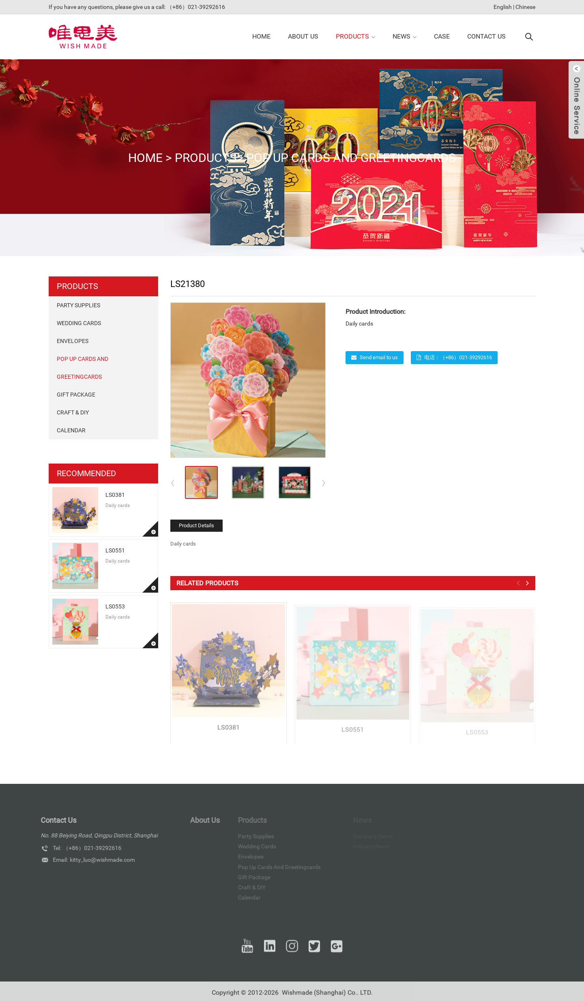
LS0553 (115, 606)
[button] (324, 483)
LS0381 (115, 495)
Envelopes (72, 341)
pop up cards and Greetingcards (351, 158)
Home (145, 158)
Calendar (71, 430)
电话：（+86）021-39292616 (458, 357)
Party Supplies (78, 305)
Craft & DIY (73, 412)
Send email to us (379, 357)
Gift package (76, 394)
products (206, 158)
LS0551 (115, 550)
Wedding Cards (79, 323)
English (503, 7)
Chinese (525, 7)
